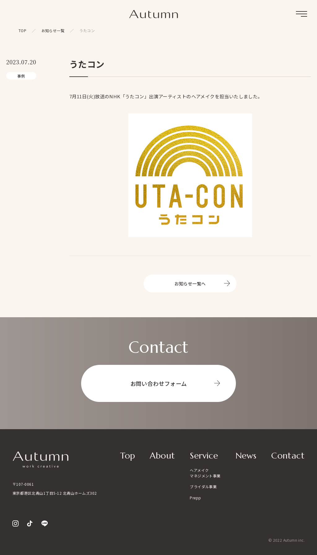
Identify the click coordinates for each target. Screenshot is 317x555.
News (246, 455)
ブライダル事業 (203, 486)
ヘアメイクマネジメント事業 (205, 472)
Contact (288, 455)
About (162, 455)
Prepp (195, 497)
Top (127, 455)
